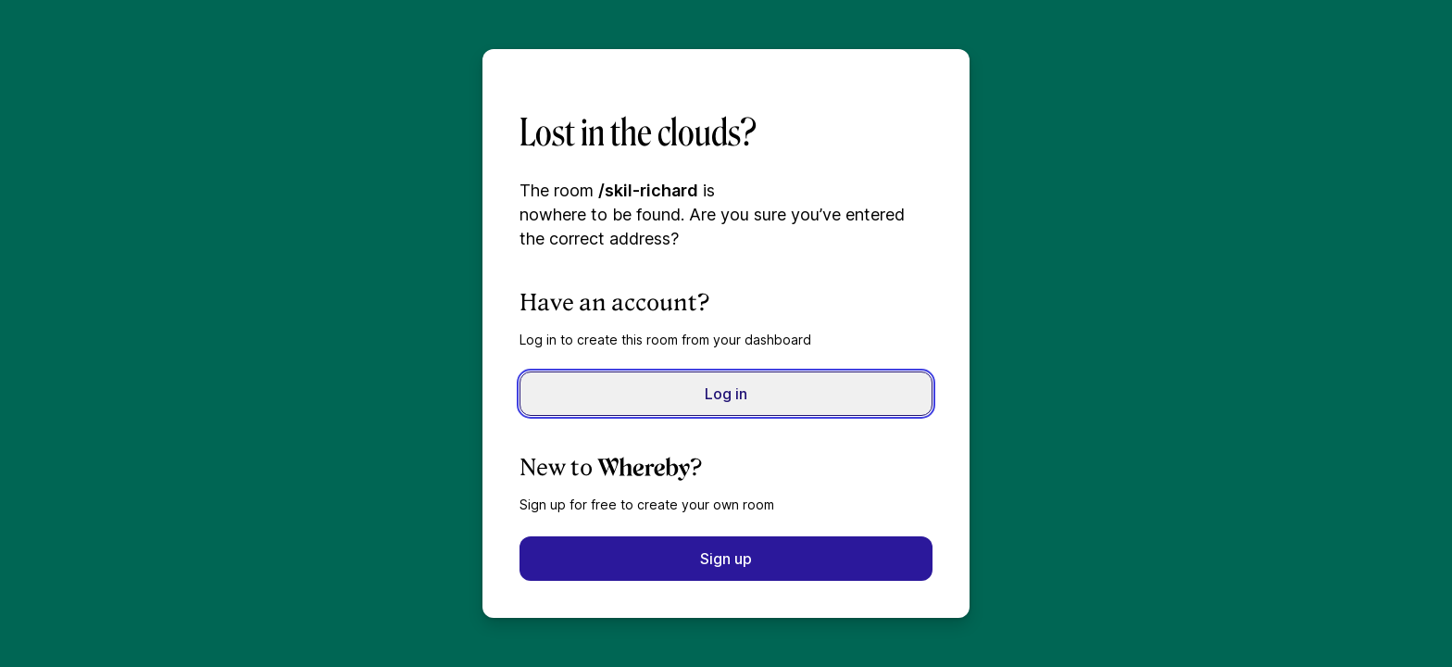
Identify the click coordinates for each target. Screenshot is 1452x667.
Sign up (726, 558)
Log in (726, 393)
